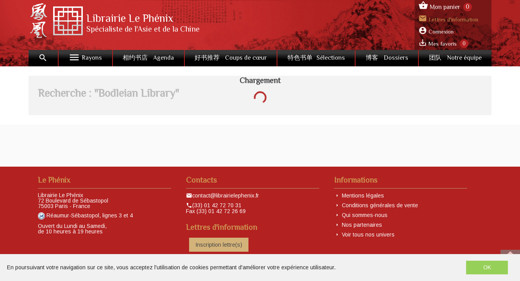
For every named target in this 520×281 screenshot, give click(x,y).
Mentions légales (363, 195)
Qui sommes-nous (365, 215)
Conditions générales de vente (380, 205)
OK (487, 267)
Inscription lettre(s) (218, 245)
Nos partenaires (362, 225)
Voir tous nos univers (368, 234)
